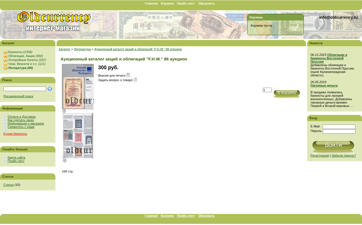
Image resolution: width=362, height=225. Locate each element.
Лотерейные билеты (27, 60)
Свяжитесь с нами (21, 127)
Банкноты (20, 52)
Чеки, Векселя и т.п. (27, 64)
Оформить (206, 3)
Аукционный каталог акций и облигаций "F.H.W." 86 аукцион (138, 49)
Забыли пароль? (344, 155)
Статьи (8, 184)
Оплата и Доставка (22, 116)
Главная (151, 3)
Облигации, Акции (25, 56)
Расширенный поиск (18, 96)
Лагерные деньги (324, 85)
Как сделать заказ (21, 120)
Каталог (64, 49)
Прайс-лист (186, 3)
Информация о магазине (26, 123)
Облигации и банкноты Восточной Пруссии (329, 58)
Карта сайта (16, 157)
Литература (20, 68)
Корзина (167, 3)
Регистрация (320, 155)
